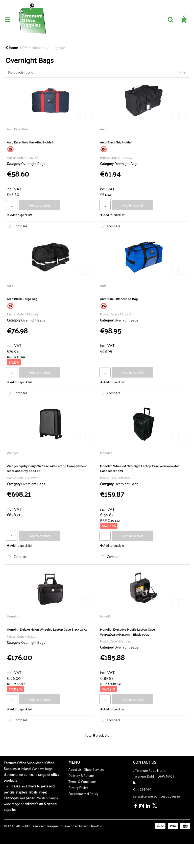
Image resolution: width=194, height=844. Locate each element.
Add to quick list (19, 215)
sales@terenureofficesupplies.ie (156, 796)
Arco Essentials (17, 129)
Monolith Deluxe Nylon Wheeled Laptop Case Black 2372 (47, 629)
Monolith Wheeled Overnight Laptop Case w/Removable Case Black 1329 (139, 468)
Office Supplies (33, 47)
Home (11, 47)
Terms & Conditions (82, 781)
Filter (182, 72)
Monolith (106, 453)
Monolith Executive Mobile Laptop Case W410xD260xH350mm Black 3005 (127, 631)
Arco (103, 129)
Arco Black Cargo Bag (22, 299)
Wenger (12, 453)
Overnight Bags (33, 163)
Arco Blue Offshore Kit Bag (119, 299)
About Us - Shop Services (86, 769)
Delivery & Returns (81, 775)
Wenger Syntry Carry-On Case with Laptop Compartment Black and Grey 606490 (47, 468)
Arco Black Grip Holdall (116, 142)
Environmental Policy (83, 794)
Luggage (58, 47)
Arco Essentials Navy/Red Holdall (30, 142)
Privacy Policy (78, 787)
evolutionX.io (92, 826)
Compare (16, 226)
